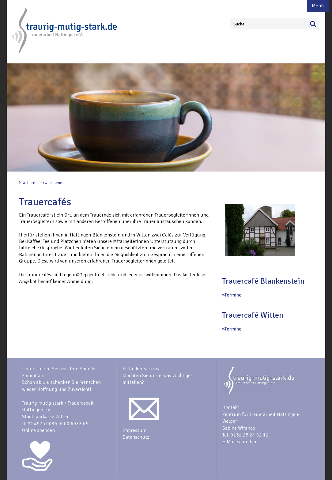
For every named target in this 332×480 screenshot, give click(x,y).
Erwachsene (51, 182)
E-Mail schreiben (240, 442)
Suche (238, 24)
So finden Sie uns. (141, 369)
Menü (318, 6)
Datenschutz (136, 437)
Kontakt (230, 407)
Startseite (28, 182)
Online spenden (38, 430)
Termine (233, 295)
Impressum (134, 430)
